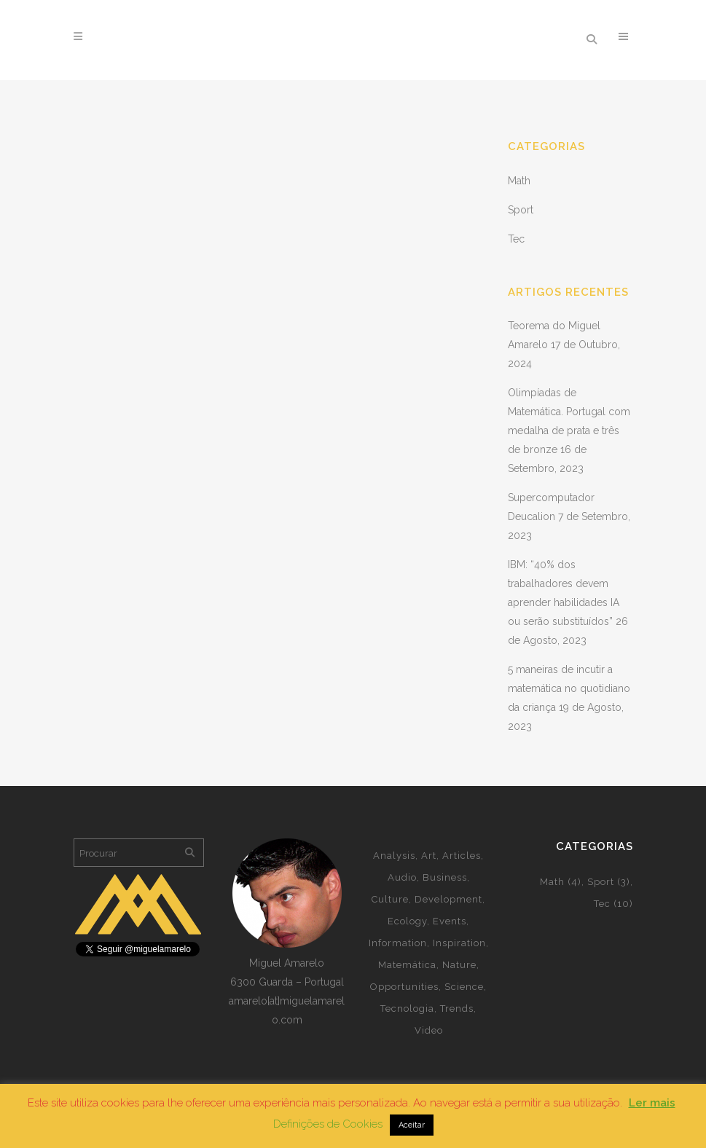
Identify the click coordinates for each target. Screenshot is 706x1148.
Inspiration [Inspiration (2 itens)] (459, 942)
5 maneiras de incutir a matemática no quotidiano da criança (569, 688)
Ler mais (652, 1102)
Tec (516, 239)
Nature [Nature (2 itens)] (459, 964)
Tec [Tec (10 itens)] (613, 903)
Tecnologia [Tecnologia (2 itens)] (407, 1008)
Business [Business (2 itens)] (445, 877)
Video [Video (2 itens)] (429, 1030)
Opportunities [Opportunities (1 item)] (404, 986)
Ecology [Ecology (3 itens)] (407, 921)
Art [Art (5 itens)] (428, 855)
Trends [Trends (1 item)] (457, 1008)
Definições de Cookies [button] (328, 1124)
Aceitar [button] (412, 1125)
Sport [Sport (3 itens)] (608, 881)
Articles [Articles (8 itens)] (461, 855)
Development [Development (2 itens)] (448, 899)
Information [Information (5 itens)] (398, 942)
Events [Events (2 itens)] (449, 921)
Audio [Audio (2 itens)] (402, 877)
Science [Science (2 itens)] (464, 986)
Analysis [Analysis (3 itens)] (394, 855)
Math (519, 180)
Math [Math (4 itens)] (560, 881)
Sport (520, 210)
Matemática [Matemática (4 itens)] (407, 964)
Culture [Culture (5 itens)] (390, 899)
